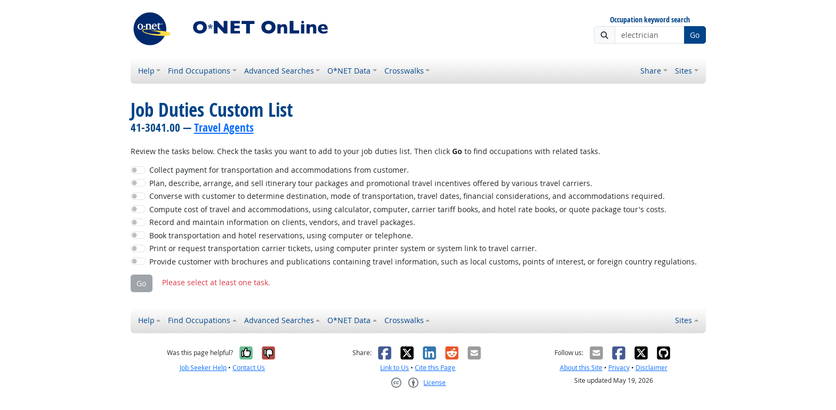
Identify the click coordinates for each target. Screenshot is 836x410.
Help (146, 71)
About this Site (581, 367)
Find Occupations (199, 71)
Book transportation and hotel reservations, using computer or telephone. (281, 235)
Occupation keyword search (650, 20)
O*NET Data (349, 71)
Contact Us (248, 367)
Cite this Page (435, 367)
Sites (683, 71)
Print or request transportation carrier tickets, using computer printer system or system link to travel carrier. (343, 248)
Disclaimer (652, 367)
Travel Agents (224, 127)
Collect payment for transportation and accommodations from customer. (279, 170)
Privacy (619, 367)
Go (695, 35)
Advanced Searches (279, 71)
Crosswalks (404, 71)
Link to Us (394, 367)
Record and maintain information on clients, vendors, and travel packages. (282, 222)
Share (650, 71)
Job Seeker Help (203, 367)
